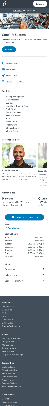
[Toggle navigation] (9, 4)
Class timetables (9, 370)
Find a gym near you (11, 338)
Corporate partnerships (12, 354)
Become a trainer (9, 402)
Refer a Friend (8, 351)
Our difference (8, 306)
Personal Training (10, 383)
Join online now (9, 348)
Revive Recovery (9, 376)
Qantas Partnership (11, 326)
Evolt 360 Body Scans (11, 386)
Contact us (7, 309)
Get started (17, 10)
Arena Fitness (8, 380)
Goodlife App (8, 319)
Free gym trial (8, 341)
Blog (4, 316)
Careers (5, 398)
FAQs (4, 313)
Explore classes (9, 367)
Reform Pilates (8, 373)
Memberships (8, 345)
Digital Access (8, 322)
